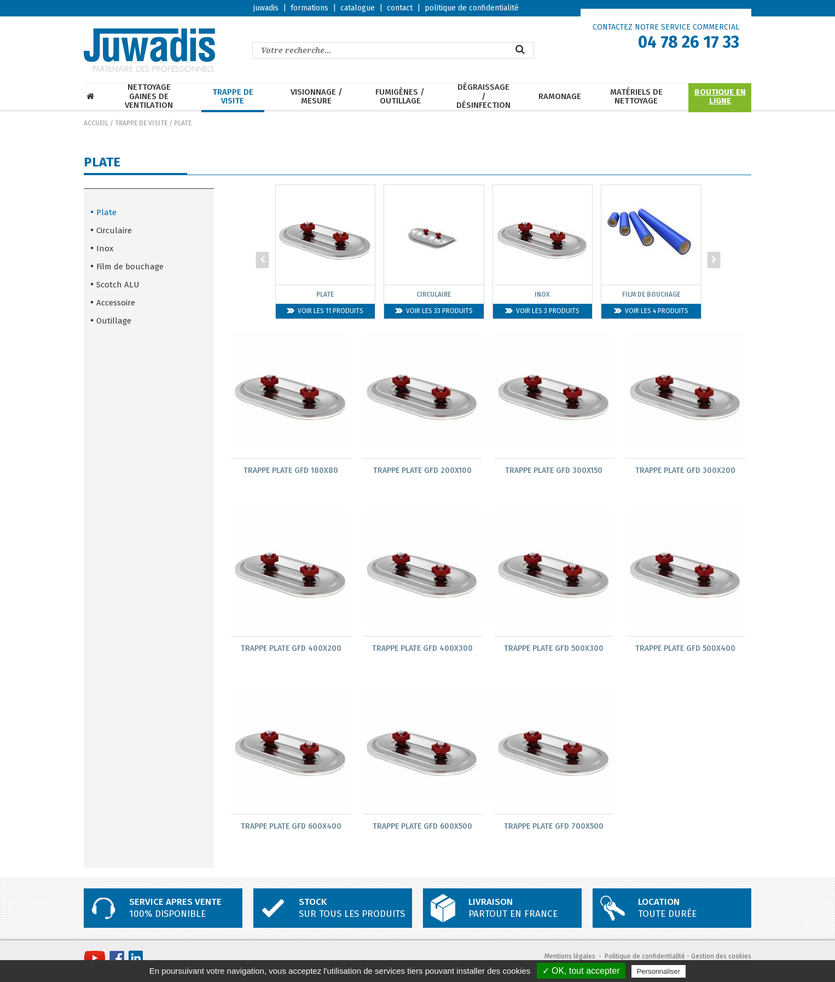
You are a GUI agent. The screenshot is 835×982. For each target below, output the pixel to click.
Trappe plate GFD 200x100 (422, 470)
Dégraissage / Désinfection (483, 96)
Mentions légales (569, 958)
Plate (183, 123)
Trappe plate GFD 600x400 (291, 827)
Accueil (96, 123)
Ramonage (559, 96)
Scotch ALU (118, 285)
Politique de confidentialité (645, 958)
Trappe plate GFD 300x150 (553, 470)
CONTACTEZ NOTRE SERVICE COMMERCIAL (666, 27)
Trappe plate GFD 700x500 (554, 827)
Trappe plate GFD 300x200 (685, 470)
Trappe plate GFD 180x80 (290, 470)
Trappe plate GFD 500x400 (685, 649)
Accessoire (115, 303)
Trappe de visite (232, 97)
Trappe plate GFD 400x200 (291, 649)
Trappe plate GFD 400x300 (422, 649)
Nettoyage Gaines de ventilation (149, 96)
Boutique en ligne (720, 97)
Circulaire (114, 230)
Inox (104, 248)
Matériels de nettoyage (636, 97)
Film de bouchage (130, 267)
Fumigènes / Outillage (400, 97)
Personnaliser (659, 971)
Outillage (113, 321)
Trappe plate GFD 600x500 (422, 827)
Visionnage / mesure (317, 97)
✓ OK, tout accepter (581, 970)
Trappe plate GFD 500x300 (554, 649)
